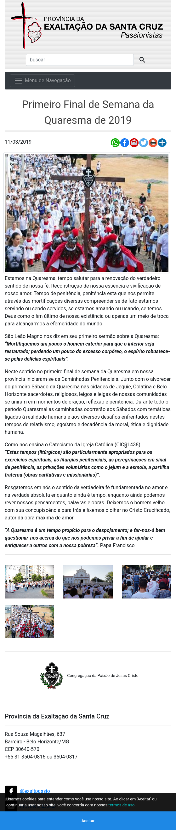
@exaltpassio (35, 791)
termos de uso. (121, 805)
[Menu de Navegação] (42, 80)
